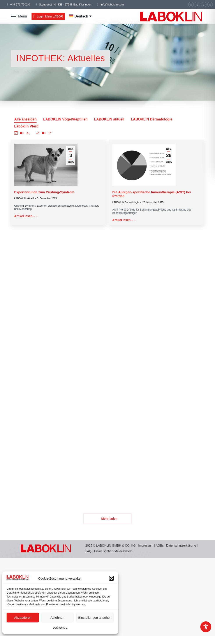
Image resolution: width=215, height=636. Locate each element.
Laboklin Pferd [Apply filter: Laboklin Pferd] (26, 126)
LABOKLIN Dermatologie (125, 202)
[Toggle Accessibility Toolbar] (206, 627)
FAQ (88, 551)
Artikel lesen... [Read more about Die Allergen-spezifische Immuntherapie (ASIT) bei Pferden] (123, 220)
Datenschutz (60, 627)
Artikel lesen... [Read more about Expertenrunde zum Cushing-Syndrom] (25, 216)
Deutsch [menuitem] (81, 16)
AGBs (160, 545)
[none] (80, 16)
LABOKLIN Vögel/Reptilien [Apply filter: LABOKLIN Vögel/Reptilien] (65, 119)
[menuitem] (80, 16)
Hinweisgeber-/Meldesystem (113, 551)
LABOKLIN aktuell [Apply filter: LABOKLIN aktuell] (109, 119)
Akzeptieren (22, 617)
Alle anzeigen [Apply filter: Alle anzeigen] (25, 119)
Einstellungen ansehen (94, 617)
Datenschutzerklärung (181, 545)
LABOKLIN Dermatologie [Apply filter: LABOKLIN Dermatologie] (151, 119)
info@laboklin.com (110, 4)
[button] (111, 578)
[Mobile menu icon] (19, 16)
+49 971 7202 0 (20, 4)
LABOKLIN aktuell (24, 198)
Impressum (145, 545)
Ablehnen (57, 617)
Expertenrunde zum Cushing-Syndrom (44, 192)
